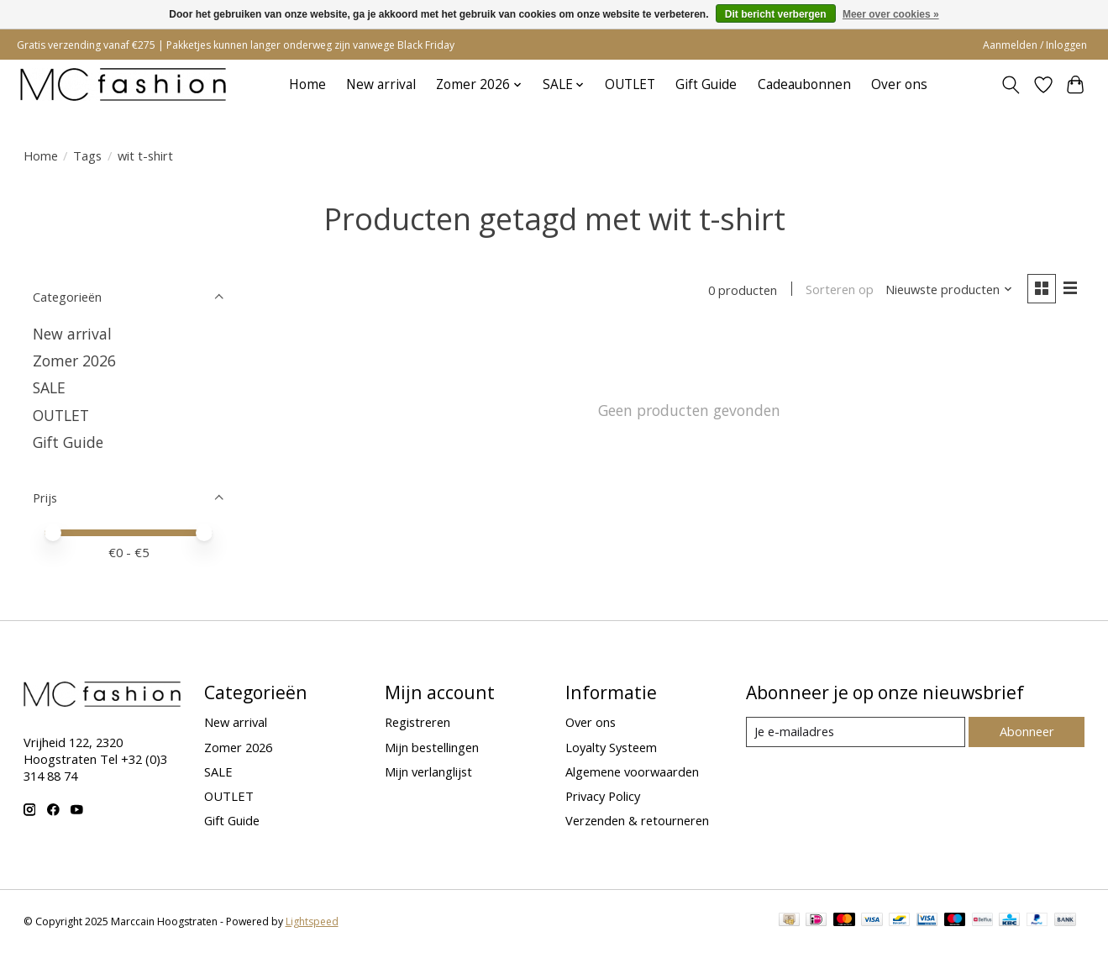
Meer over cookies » (891, 14)
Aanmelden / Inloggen (1035, 45)
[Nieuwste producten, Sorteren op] (949, 290)
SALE (49, 387)
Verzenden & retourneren (637, 820)
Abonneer (1027, 731)
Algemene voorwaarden (632, 771)
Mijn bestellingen (432, 747)
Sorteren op (840, 290)
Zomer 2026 (74, 360)
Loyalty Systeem (611, 747)
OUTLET (630, 84)
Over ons (899, 84)
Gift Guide (706, 84)
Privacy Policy (602, 795)
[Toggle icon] (1010, 85)
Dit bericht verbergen (776, 14)
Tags (87, 155)
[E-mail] (855, 732)
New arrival (381, 84)
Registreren (417, 721)
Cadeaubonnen (804, 84)
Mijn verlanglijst (428, 771)
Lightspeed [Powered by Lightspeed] (312, 921)
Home (307, 84)
